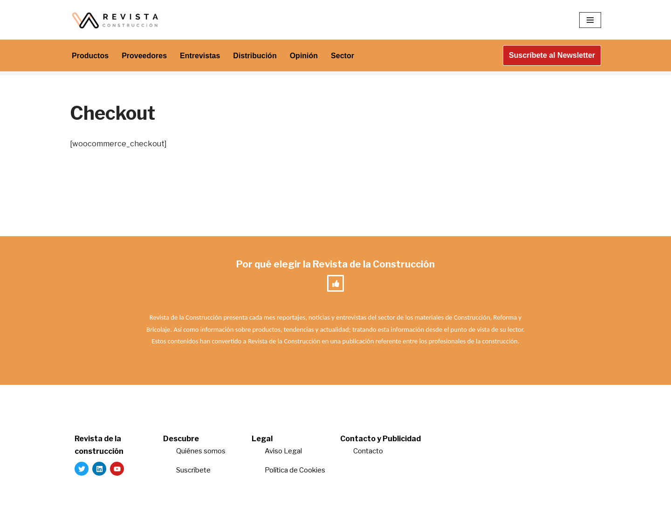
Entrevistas (200, 56)
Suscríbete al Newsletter (552, 55)
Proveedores (144, 56)
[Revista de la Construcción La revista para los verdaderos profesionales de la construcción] (116, 19)
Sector (342, 56)
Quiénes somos (201, 451)
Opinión (304, 56)
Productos (90, 56)
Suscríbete (194, 470)
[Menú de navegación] (590, 20)
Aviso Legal (283, 451)
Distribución (254, 56)
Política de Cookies (295, 470)
